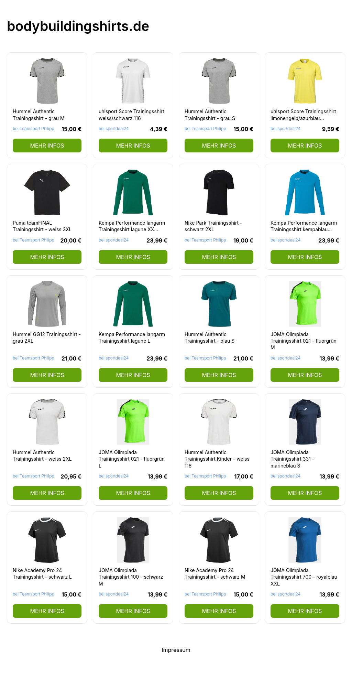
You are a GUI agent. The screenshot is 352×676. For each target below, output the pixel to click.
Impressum (176, 649)
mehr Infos (47, 145)
